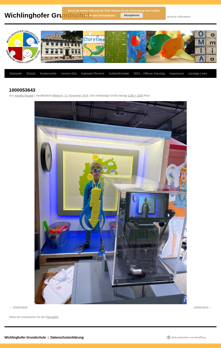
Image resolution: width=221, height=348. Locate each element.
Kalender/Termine (92, 73)
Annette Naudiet (24, 95)
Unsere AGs (69, 73)
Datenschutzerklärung (67, 337)
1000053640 (20, 307)
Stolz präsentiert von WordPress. (189, 337)
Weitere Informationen (102, 15)
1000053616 (201, 307)
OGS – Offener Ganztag (149, 73)
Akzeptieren (131, 15)
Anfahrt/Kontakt (119, 73)
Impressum (176, 73)
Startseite (15, 73)
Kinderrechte (48, 73)
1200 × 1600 (135, 95)
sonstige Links (198, 73)
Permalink (52, 317)
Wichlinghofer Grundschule (49, 15)
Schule (30, 73)
